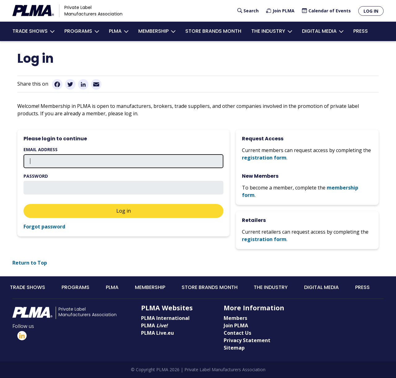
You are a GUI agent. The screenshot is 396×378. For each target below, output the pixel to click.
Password (36, 176)
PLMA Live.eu (157, 332)
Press (360, 31)
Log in (371, 11)
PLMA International (165, 318)
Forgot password (44, 226)
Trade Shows (30, 31)
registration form (264, 157)
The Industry (268, 31)
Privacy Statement (247, 340)
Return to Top (29, 262)
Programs (78, 31)
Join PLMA (284, 11)
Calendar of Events (329, 11)
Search (251, 11)
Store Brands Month (213, 31)
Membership (153, 31)
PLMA (115, 31)
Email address (41, 149)
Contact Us (237, 332)
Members (235, 318)
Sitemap (234, 347)
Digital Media (319, 31)
